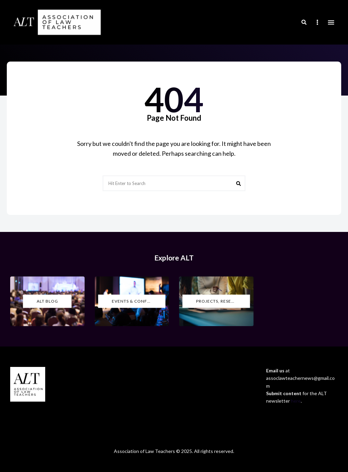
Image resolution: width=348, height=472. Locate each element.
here (296, 401)
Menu (331, 22)
